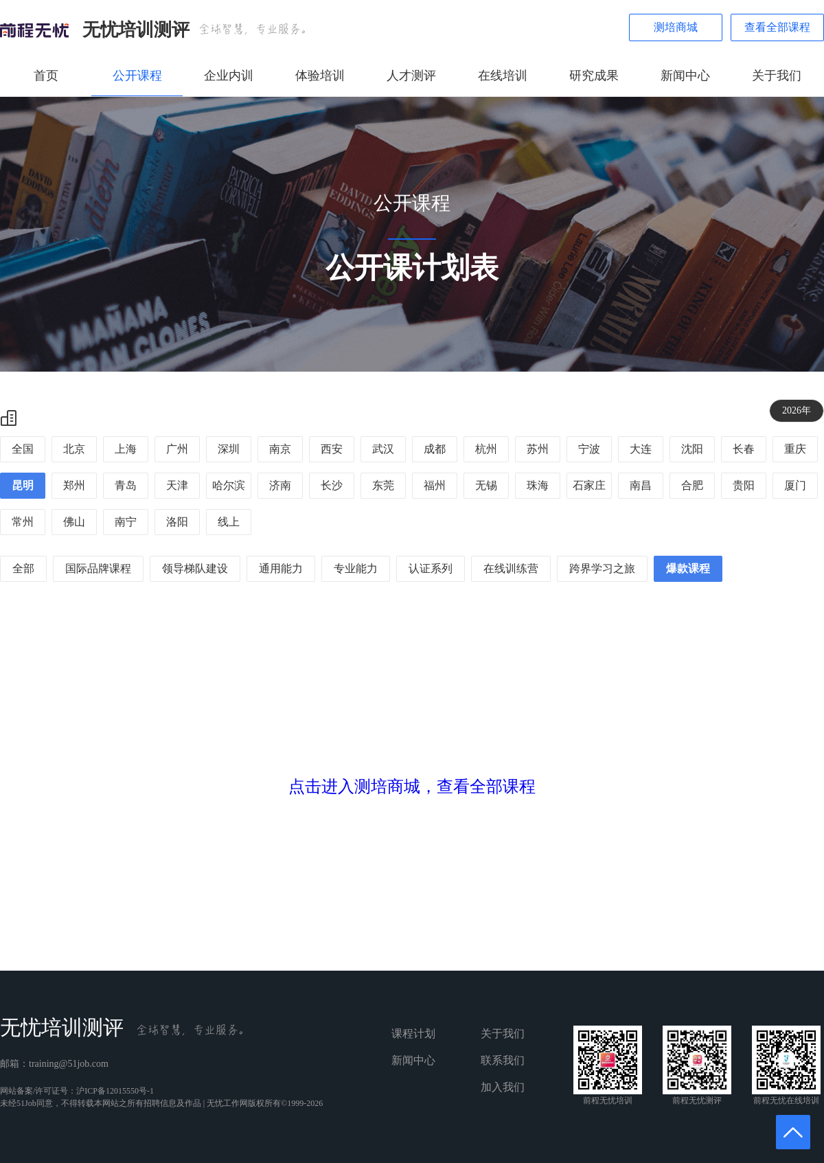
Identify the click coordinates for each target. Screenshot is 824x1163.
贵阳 (744, 485)
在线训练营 (510, 568)
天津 (177, 485)
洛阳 (177, 522)
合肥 (692, 485)
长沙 (332, 485)
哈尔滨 (228, 485)
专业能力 (356, 568)
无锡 (486, 485)
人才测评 (411, 75)
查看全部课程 (777, 27)
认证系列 (431, 568)
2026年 (796, 410)
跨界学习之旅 (602, 568)
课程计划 (413, 1033)
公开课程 (137, 75)
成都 (435, 449)
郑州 (74, 485)
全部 (23, 568)
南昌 (641, 485)
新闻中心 (685, 75)
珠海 (538, 485)
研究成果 (594, 75)
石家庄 (589, 485)
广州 (177, 449)
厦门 (795, 485)
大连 (641, 449)
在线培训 (502, 75)
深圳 (229, 449)
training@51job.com (68, 1064)
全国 (23, 449)
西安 (332, 449)
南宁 (126, 522)
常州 (23, 522)
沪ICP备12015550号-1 (115, 1091)
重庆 (795, 449)
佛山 (74, 522)
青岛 (126, 485)
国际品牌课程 (98, 568)
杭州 (486, 449)
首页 (46, 75)
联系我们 (503, 1060)
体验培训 (320, 75)
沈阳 (692, 449)
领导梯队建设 (195, 568)
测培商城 (676, 27)
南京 (280, 449)
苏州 (538, 449)
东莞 (383, 485)
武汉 (383, 449)
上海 (126, 449)
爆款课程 (688, 568)
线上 (229, 522)
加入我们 (503, 1087)
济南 (280, 485)
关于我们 (776, 75)
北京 (74, 449)
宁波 (589, 449)
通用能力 (281, 568)
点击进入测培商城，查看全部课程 (412, 786)
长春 (744, 449)
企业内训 (228, 75)
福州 (435, 485)
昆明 (23, 485)
